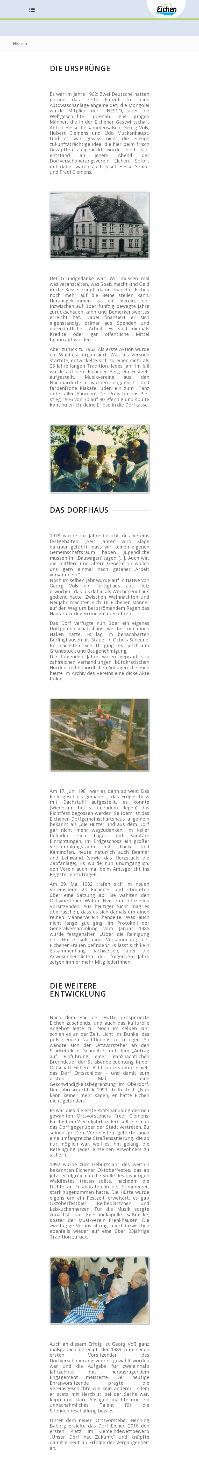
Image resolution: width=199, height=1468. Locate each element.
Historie (21, 43)
